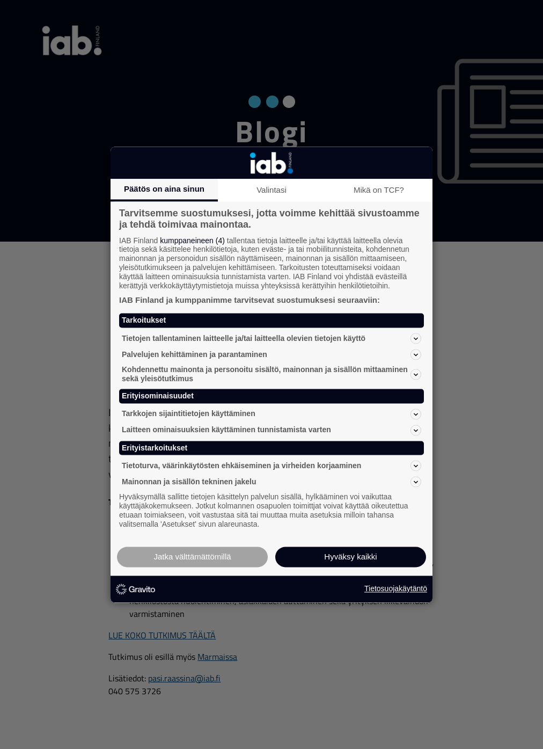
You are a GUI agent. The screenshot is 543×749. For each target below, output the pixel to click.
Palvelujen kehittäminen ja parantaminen (271, 355)
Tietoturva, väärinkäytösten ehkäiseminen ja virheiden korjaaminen (271, 466)
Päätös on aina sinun (164, 188)
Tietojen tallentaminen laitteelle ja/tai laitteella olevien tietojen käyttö (271, 338)
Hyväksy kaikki (350, 556)
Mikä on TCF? (379, 189)
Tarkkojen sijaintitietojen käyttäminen (271, 414)
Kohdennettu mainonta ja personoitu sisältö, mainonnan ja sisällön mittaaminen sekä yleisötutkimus (271, 374)
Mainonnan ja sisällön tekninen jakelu (271, 482)
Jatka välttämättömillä (192, 556)
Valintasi (271, 189)
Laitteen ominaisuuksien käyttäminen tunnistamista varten (271, 430)
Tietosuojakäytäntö (395, 589)
